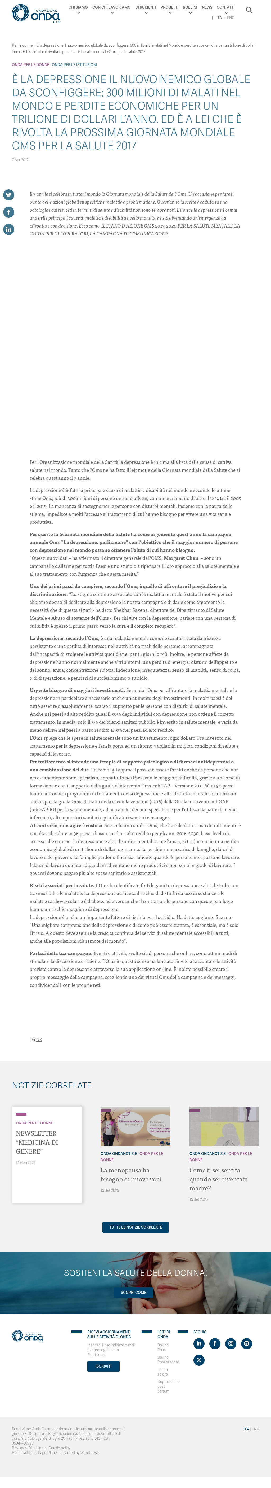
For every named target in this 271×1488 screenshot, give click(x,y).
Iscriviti (103, 1366)
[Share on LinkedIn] (8, 229)
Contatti (225, 7)
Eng (230, 17)
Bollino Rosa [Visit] (163, 1347)
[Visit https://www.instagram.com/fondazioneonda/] (230, 1343)
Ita (219, 17)
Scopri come (133, 1292)
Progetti (169, 7)
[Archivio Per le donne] (21, 1114)
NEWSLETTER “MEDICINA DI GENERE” (37, 1142)
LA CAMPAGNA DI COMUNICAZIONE (129, 233)
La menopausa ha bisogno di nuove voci (131, 1174)
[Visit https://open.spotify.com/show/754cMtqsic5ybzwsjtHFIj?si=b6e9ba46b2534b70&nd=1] (246, 1343)
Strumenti (146, 7)
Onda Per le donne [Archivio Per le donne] (30, 64)
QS (39, 1039)
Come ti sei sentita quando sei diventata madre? (218, 1178)
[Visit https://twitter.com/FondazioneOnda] (199, 1360)
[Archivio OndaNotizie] (106, 1108)
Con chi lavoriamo (111, 7)
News (207, 7)
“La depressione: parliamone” (94, 542)
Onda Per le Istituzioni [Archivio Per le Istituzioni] (74, 64)
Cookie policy (59, 1448)
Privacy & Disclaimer (29, 1448)
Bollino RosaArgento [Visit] (168, 1359)
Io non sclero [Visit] (162, 1372)
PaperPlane (47, 1453)
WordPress (89, 1453)
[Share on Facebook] (8, 212)
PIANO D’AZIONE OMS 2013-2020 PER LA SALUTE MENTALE (169, 225)
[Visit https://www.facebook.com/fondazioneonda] (215, 1343)
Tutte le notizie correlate (135, 1227)
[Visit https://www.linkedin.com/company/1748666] (199, 1343)
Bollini (190, 7)
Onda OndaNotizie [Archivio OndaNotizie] (119, 1153)
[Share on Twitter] (8, 195)
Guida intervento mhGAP (201, 801)
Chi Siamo (78, 7)
